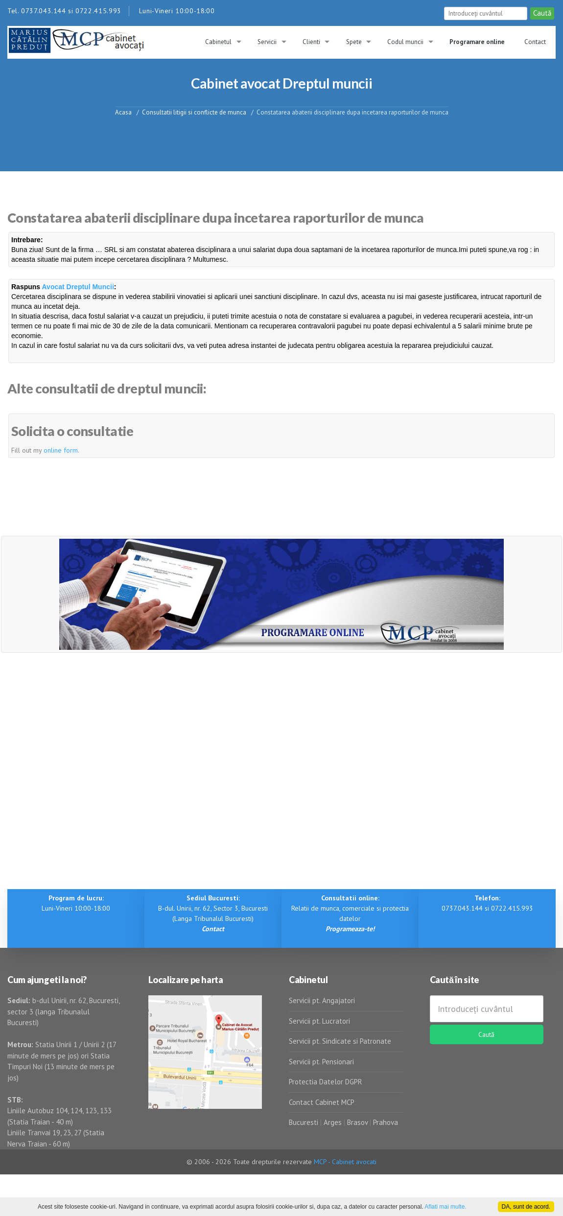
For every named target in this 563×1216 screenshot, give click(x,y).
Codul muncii (405, 42)
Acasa (123, 112)
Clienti (311, 42)
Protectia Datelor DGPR (325, 1081)
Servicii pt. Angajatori (322, 1000)
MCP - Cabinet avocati (345, 1161)
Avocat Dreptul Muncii (78, 287)
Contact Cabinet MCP (321, 1102)
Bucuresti (304, 1122)
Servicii (267, 42)
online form (61, 450)
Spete (354, 42)
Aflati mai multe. (445, 1206)
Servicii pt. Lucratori (319, 1021)
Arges (333, 1122)
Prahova (385, 1122)
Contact (535, 42)
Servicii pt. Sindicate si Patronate (340, 1041)
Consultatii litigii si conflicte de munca (194, 112)
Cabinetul (218, 42)
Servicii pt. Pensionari (321, 1061)
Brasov (357, 1122)
